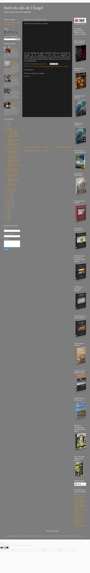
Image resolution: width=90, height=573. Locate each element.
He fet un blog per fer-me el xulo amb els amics (80, 506)
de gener (9, 206)
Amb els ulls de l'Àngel (23, 7)
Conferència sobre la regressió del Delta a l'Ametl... (13, 180)
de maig (9, 197)
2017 (7, 216)
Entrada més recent (31, 147)
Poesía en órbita (78, 513)
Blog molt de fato (78, 498)
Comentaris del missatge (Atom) (40, 150)
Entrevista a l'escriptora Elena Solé (13, 140)
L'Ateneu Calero (49, 66)
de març (9, 202)
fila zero (42, 66)
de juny (9, 195)
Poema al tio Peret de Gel (14, 47)
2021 (31, 66)
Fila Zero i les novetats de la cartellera (13, 157)
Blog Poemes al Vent (79, 500)
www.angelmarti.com (9, 24)
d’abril (9, 200)
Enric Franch (36, 66)
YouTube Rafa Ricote (79, 525)
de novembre (10, 133)
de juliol (9, 193)
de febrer (9, 204)
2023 (7, 124)
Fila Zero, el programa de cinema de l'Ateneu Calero (13, 136)
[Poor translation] (6, 547)
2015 (7, 221)
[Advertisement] (47, 131)
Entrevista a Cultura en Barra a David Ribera (13, 160)
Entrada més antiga (63, 147)
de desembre (10, 130)
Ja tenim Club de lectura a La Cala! (15, 104)
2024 (7, 121)
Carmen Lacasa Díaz (79, 502)
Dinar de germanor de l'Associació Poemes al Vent (13, 153)
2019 (7, 212)
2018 (7, 214)
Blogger (81, 536)
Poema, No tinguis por (14, 77)
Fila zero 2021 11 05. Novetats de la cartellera (12, 175)
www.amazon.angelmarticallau (12, 22)
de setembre (10, 190)
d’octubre (9, 188)
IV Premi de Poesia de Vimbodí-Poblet (15, 63)
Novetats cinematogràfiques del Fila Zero (13, 165)
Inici (47, 147)
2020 (7, 209)
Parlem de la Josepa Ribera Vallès (12, 144)
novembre (66, 66)
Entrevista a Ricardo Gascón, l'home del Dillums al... (12, 170)
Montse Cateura (58, 66)
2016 (7, 218)
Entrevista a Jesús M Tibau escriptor (12, 184)
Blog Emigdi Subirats (79, 494)
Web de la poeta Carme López (78, 519)
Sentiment (13, 89)
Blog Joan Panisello (79, 496)
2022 (7, 126)
